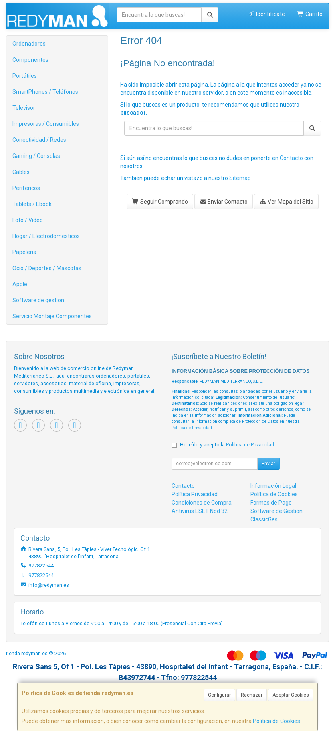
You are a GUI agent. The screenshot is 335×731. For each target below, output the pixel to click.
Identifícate (266, 14)
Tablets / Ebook (32, 204)
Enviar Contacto (224, 201)
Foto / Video (27, 220)
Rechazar (251, 695)
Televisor (23, 108)
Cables (21, 172)
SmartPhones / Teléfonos (45, 92)
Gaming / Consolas (36, 156)
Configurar (219, 695)
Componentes (30, 60)
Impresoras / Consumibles (45, 124)
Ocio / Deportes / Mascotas (46, 268)
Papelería (24, 252)
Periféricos (26, 188)
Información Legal (273, 486)
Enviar (268, 463)
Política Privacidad (195, 494)
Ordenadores (29, 43)
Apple (19, 284)
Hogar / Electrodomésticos (46, 236)
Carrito (310, 14)
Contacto (291, 158)
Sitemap (240, 178)
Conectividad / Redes (39, 140)
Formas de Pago (271, 502)
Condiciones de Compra (202, 502)
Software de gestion (38, 300)
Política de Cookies (276, 721)
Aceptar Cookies (290, 695)
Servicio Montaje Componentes (52, 316)
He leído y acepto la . (227, 445)
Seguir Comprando (160, 201)
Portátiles (24, 76)
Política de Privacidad (192, 428)
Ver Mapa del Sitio (286, 201)
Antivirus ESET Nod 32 (200, 511)
